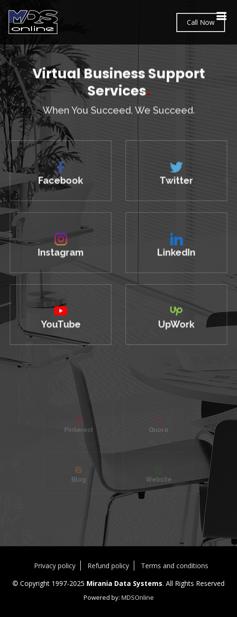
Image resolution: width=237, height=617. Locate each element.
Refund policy (108, 565)
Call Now (201, 22)
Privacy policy (54, 565)
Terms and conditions (174, 565)
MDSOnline (137, 597)
